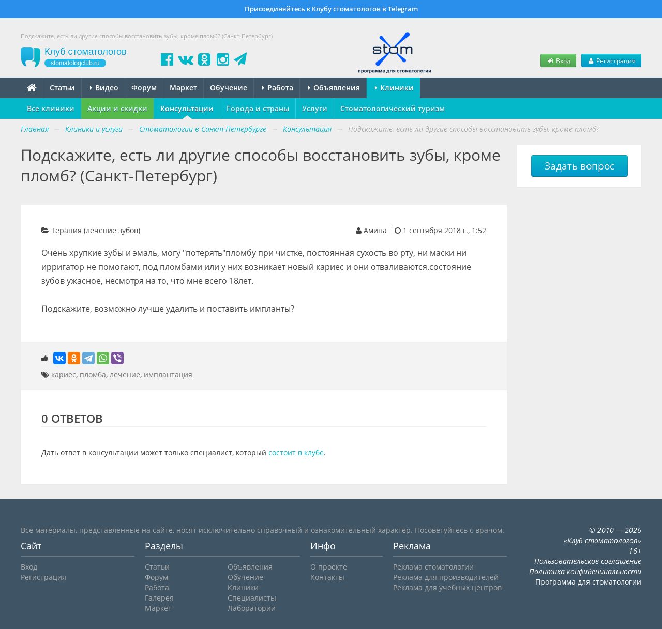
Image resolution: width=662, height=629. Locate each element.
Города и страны (258, 108)
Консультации (187, 108)
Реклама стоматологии (433, 567)
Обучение (228, 88)
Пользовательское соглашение (587, 561)
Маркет (183, 88)
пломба (93, 374)
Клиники (394, 88)
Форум (144, 88)
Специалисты (252, 598)
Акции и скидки (117, 108)
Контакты (327, 577)
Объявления (334, 88)
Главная (35, 129)
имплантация (168, 374)
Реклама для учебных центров (447, 587)
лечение (125, 374)
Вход (558, 60)
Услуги (314, 108)
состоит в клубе (296, 452)
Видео (104, 88)
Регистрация (611, 60)
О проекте (328, 567)
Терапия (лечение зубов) (95, 230)
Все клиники (50, 108)
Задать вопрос (579, 166)
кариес (63, 374)
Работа (277, 88)
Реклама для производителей (446, 577)
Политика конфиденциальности (585, 571)
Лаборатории (252, 608)
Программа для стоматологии (588, 582)
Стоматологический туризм (392, 108)
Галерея (159, 598)
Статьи (62, 88)
